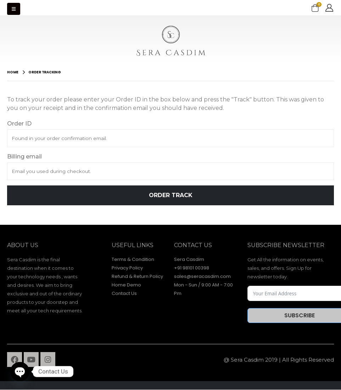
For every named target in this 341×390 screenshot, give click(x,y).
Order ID (19, 123)
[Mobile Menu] (13, 9)
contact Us (193, 245)
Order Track (170, 195)
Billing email (24, 156)
